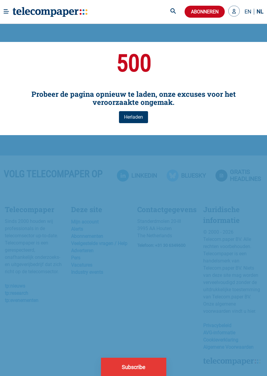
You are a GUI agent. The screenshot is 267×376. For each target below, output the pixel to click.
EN (248, 12)
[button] (234, 11)
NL (260, 12)
